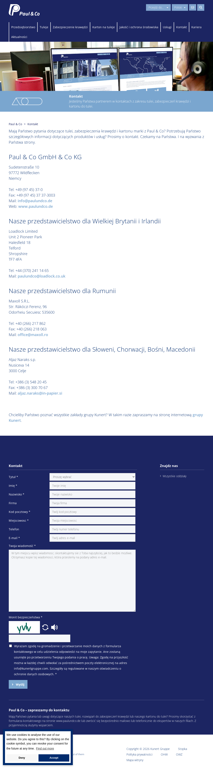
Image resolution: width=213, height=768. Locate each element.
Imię (13, 486)
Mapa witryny (134, 760)
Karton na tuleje (103, 27)
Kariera (196, 27)
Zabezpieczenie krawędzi (70, 27)
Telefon (14, 529)
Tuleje (44, 27)
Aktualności (19, 37)
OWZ (179, 754)
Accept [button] (54, 757)
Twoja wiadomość (22, 546)
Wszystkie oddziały (174, 476)
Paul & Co (15, 124)
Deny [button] (22, 757)
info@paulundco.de (35, 200)
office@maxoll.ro (33, 334)
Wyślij (19, 684)
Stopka (182, 749)
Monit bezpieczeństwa (25, 617)
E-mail (14, 538)
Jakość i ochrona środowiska (138, 27)
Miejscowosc (19, 520)
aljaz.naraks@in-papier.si (40, 393)
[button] (46, 626)
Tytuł (13, 477)
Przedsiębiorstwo (23, 27)
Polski (180, 7)
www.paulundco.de (35, 206)
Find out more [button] (45, 748)
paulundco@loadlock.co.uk (41, 276)
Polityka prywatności (139, 754)
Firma (13, 503)
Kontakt (181, 27)
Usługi (167, 27)
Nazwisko (16, 494)
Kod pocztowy (19, 512)
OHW (164, 754)
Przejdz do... (158, 7)
